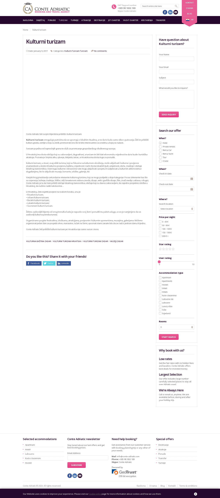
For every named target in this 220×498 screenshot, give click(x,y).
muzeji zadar (116, 241)
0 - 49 (165, 222)
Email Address (74, 453)
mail (175, 12)
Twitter (50, 263)
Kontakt (190, 2)
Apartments (167, 281)
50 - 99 (165, 225)
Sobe (164, 310)
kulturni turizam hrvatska (67, 241)
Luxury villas (167, 306)
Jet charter (114, 20)
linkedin (170, 12)
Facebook (35, 263)
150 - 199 (167, 232)
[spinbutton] (176, 327)
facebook (165, 12)
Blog (189, 13)
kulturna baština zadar (38, 241)
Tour (165, 157)
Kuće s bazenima (169, 295)
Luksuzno (166, 302)
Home (25, 30)
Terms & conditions (188, 485)
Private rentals (169, 146)
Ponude (52, 20)
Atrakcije (86, 20)
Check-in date (165, 173)
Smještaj (40, 20)
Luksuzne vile (167, 299)
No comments (100, 51)
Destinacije (99, 20)
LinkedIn (65, 263)
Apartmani (166, 277)
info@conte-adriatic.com (128, 456)
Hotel (165, 143)
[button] (192, 326)
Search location (166, 203)
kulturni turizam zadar (96, 241)
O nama (189, 8)
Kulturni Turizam (72, 51)
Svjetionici (166, 313)
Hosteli (165, 284)
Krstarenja (147, 20)
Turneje (75, 20)
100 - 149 (167, 229)
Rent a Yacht (168, 154)
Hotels (165, 292)
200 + (165, 236)
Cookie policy (95, 493)
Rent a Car (167, 150)
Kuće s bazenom (33, 458)
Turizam (63, 20)
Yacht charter (130, 20)
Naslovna (28, 20)
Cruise (165, 161)
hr (189, 19)
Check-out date (166, 184)
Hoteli (164, 288)
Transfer (160, 20)
